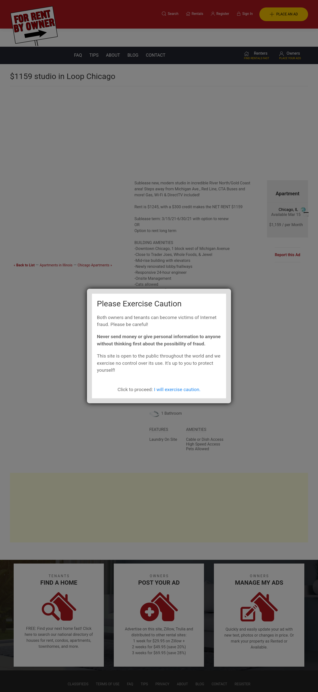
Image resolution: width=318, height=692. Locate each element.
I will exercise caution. (177, 389)
